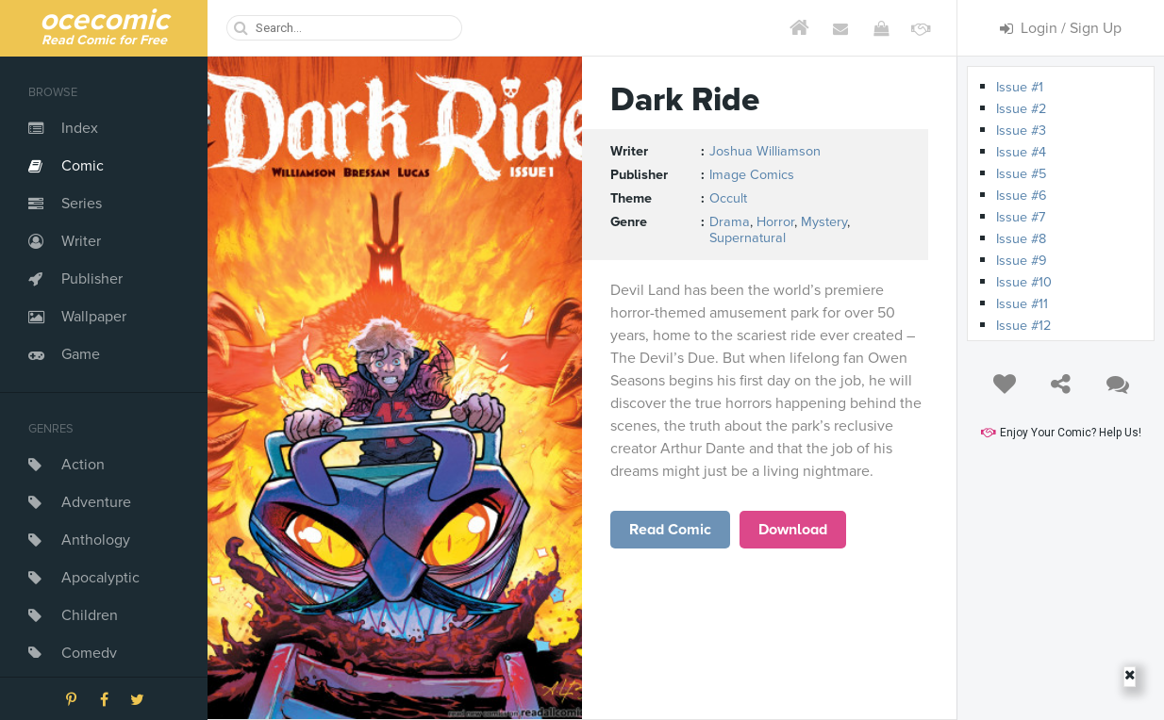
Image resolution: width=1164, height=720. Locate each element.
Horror (775, 222)
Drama (729, 222)
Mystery (824, 222)
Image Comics (751, 175)
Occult (728, 198)
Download (792, 529)
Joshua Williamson (765, 151)
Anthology (95, 540)
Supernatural (747, 238)
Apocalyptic (100, 577)
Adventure (96, 502)
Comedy (89, 653)
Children (89, 615)
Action (83, 464)
